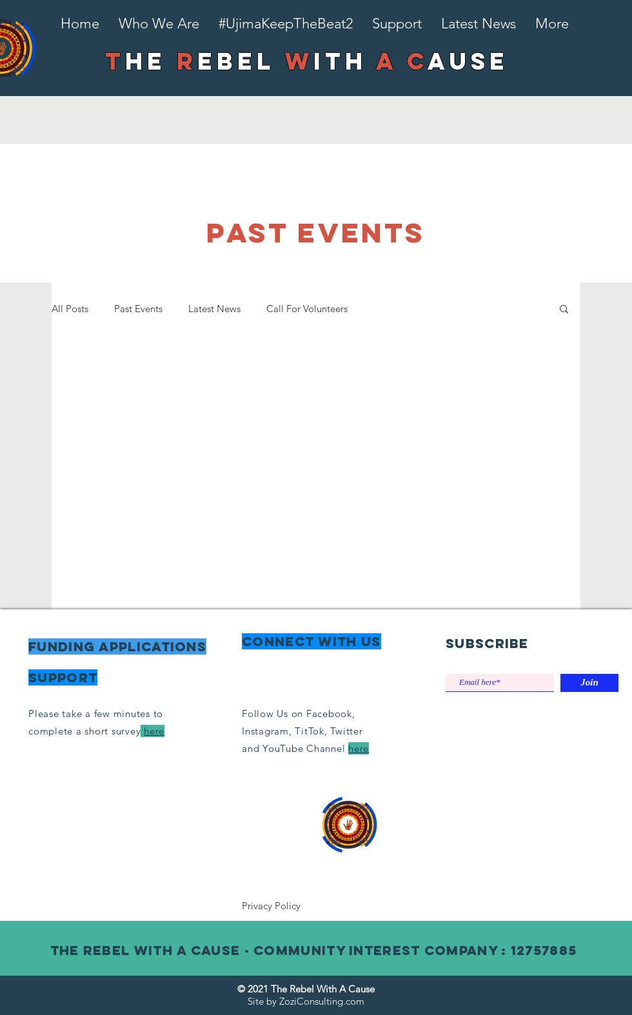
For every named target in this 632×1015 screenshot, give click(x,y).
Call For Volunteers (307, 308)
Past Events (138, 308)
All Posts (70, 308)
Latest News (214, 308)
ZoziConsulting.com (321, 1001)
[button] (564, 310)
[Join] (589, 683)
